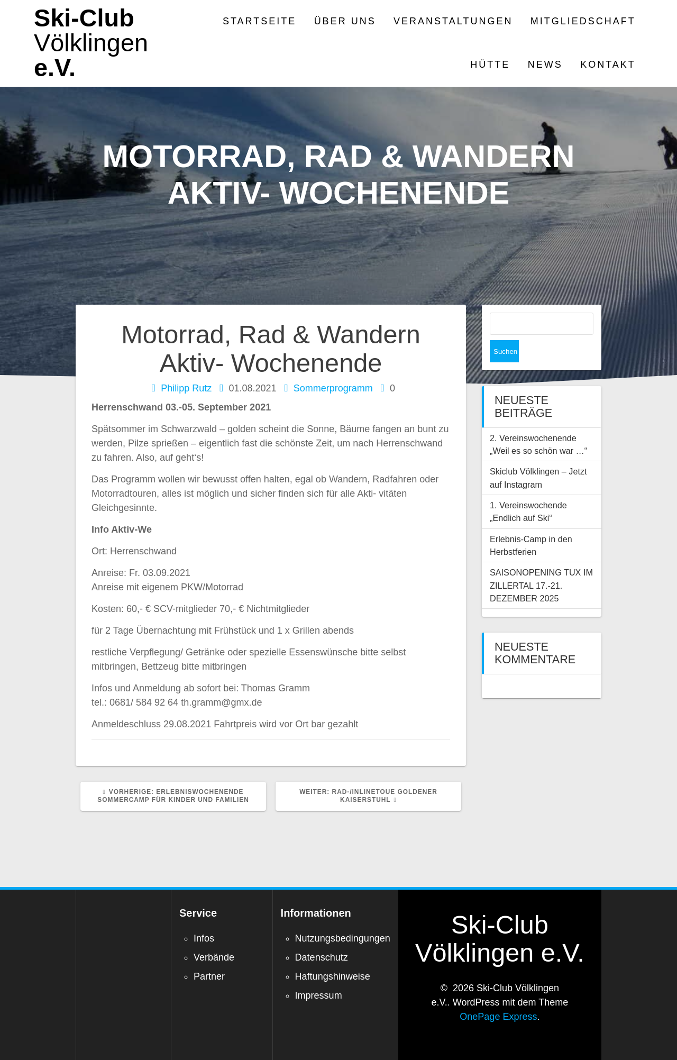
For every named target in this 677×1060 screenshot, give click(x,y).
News (545, 64)
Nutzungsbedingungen (342, 938)
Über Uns (345, 21)
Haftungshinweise (332, 976)
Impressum (318, 995)
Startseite (259, 21)
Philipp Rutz (186, 388)
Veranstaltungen (453, 21)
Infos (204, 938)
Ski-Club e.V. (91, 43)
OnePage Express (498, 1016)
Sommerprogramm (333, 388)
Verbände (214, 957)
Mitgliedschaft (583, 21)
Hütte (490, 64)
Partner (209, 976)
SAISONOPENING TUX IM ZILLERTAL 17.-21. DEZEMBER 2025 (541, 563)
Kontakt (608, 64)
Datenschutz (321, 957)
